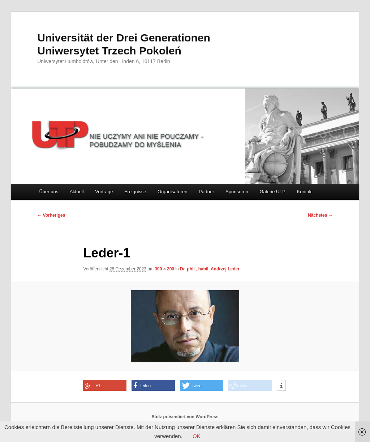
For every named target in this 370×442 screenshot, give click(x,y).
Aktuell (77, 191)
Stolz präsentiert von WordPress (184, 416)
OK (197, 436)
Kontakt (305, 191)
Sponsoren (236, 191)
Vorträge (104, 191)
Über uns (48, 191)
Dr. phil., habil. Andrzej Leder (210, 268)
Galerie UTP (273, 191)
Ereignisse (135, 191)
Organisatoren (172, 191)
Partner (206, 191)
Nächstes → (320, 215)
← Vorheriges (51, 215)
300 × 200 (164, 268)
